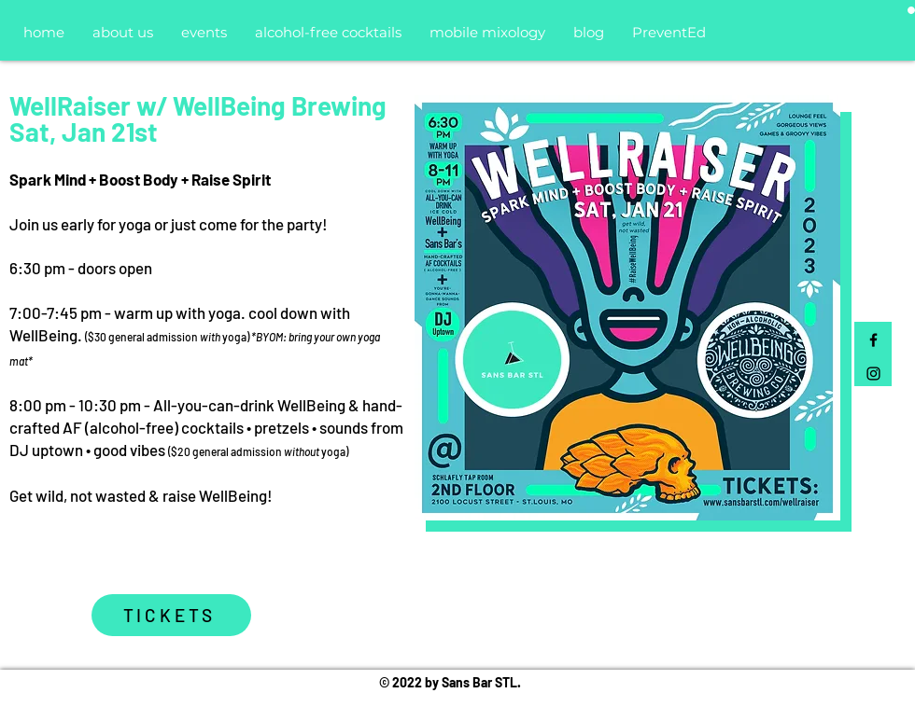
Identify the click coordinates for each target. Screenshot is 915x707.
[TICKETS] (171, 615)
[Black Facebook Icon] (873, 340)
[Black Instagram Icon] (873, 373)
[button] (911, 10)
